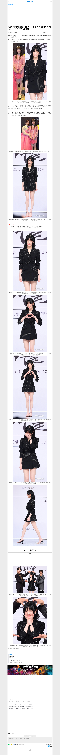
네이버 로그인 (9, 744)
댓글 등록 (49, 744)
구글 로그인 (14, 744)
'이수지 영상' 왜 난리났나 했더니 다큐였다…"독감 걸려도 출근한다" (21, 706)
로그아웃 (16, 744)
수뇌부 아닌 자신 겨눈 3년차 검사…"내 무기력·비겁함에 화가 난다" (21, 708)
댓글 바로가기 (49, 746)
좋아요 (17, 656)
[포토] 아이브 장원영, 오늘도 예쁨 (16, 662)
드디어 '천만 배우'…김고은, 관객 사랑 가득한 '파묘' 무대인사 (25, 228)
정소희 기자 (14, 656)
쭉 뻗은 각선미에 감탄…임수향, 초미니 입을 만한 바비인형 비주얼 (26, 226)
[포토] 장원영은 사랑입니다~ (15, 660)
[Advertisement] (30, 686)
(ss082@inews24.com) (15, 648)
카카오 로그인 (11, 744)
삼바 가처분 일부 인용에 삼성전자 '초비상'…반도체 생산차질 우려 (20, 701)
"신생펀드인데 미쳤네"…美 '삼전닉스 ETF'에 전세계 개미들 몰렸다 (20, 704)
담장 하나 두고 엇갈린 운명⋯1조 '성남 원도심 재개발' (18, 702)
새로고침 (17, 698)
